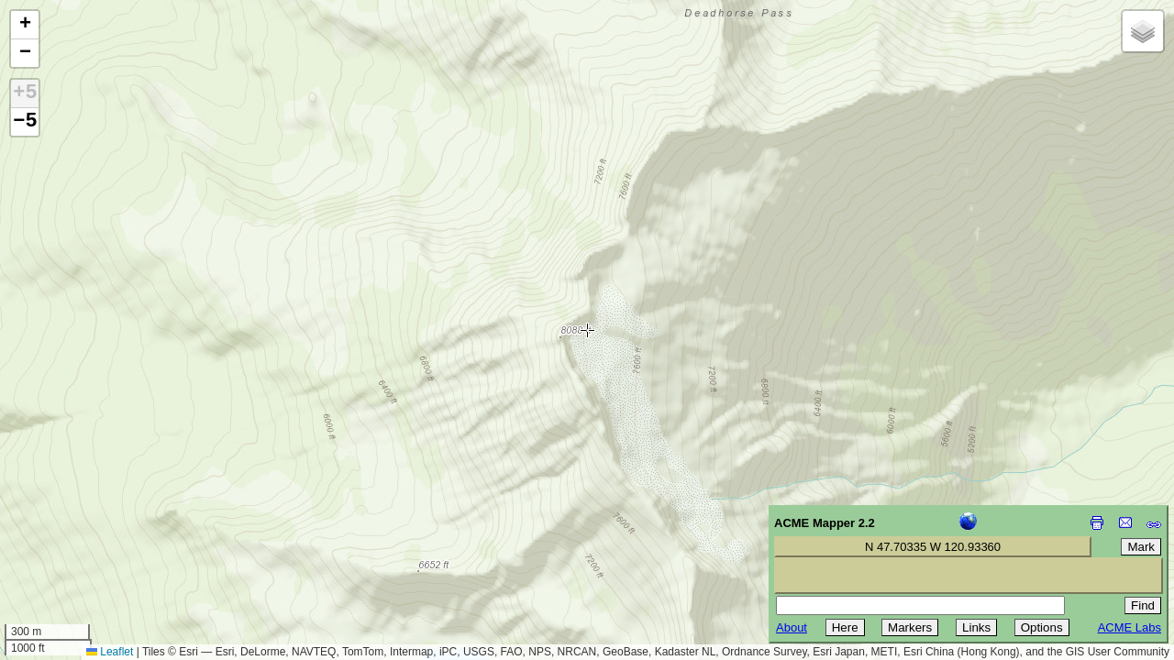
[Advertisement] (97, 530)
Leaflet (109, 651)
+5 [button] (25, 93)
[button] (25, 25)
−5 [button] (25, 122)
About (791, 627)
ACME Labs (1129, 627)
